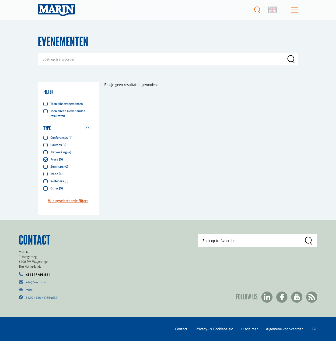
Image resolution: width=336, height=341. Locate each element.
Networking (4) (60, 152)
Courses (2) (58, 144)
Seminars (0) (59, 166)
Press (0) (56, 159)
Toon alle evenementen (66, 103)
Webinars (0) (59, 181)
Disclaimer (249, 328)
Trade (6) (56, 173)
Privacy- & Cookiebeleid (214, 328)
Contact (181, 328)
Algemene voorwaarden (285, 328)
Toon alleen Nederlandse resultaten (67, 113)
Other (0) (56, 188)
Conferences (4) (61, 137)
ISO (314, 328)
